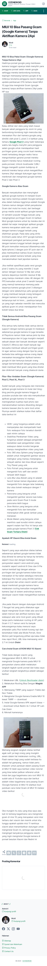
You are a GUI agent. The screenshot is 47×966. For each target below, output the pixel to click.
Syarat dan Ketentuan (12, 944)
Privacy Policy (9, 948)
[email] (34, 853)
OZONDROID (14, 2)
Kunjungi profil (9, 911)
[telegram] (24, 853)
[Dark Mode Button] (43, 3)
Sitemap (6, 941)
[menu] (4, 3)
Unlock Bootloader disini (31, 680)
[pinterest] (29, 853)
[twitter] (14, 853)
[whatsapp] (19, 853)
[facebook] (8, 853)
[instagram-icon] (13, 929)
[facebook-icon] (3, 929)
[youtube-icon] (18, 929)
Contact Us (7, 951)
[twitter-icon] (8, 929)
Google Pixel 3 (17, 142)
